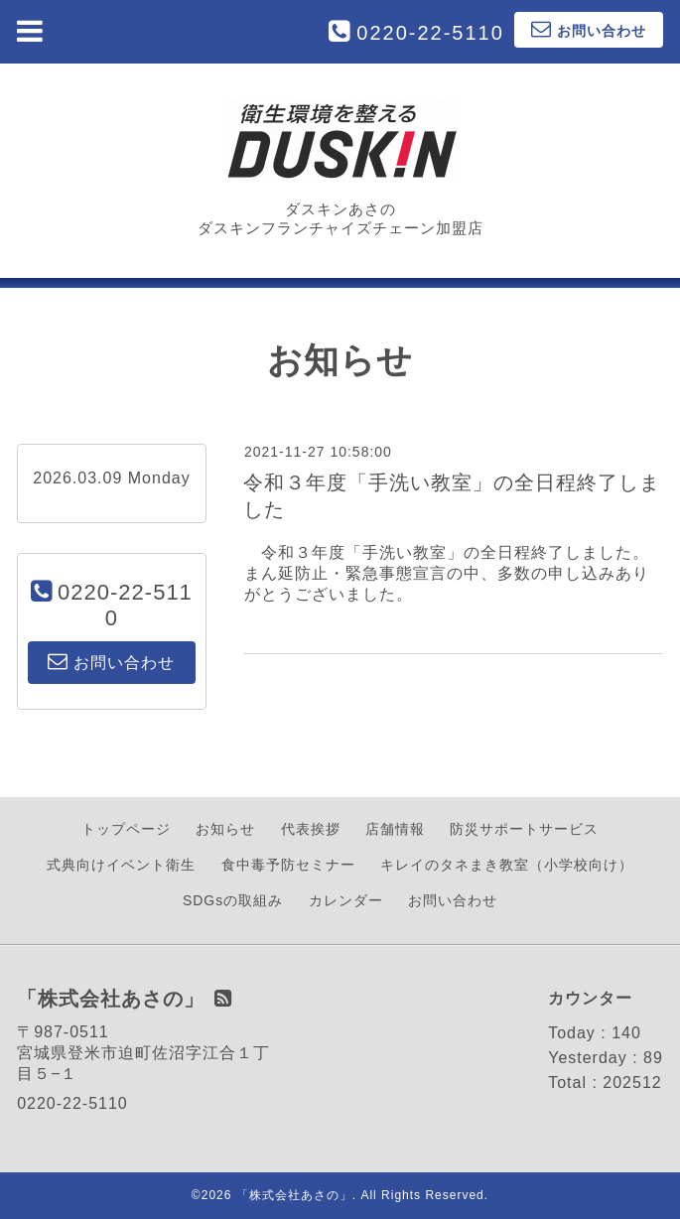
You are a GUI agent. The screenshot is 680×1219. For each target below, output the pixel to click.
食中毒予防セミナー (288, 865)
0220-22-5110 (430, 33)
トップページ (126, 829)
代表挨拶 (310, 829)
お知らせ (225, 829)
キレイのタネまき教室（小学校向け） (506, 865)
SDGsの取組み (233, 900)
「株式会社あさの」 (294, 1195)
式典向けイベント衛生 (121, 865)
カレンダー (346, 900)
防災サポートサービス (524, 829)
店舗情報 (395, 829)
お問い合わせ (452, 900)
